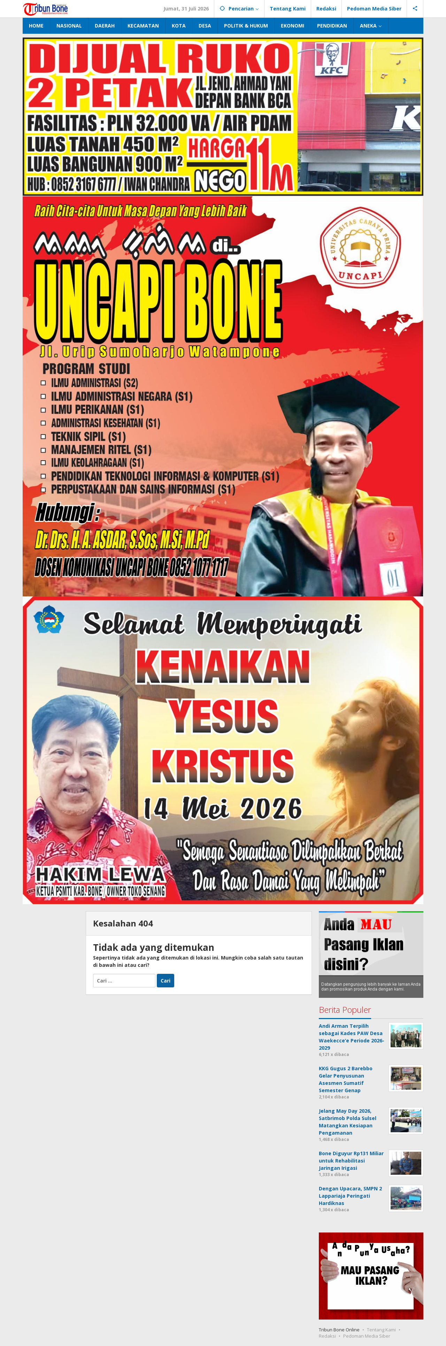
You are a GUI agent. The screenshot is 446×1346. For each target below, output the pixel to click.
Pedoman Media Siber (366, 1336)
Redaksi (327, 1336)
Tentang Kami (381, 1330)
